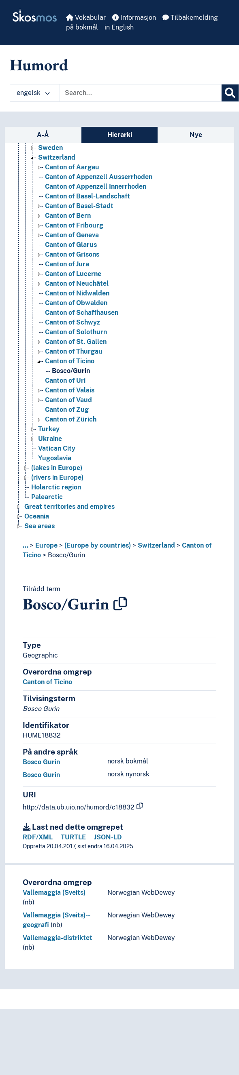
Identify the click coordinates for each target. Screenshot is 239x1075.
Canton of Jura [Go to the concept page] (67, 264)
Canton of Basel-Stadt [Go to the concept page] (79, 206)
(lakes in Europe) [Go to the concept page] (56, 468)
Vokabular (86, 17)
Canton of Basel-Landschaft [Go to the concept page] (87, 196)
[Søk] (230, 93)
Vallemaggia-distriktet (57, 938)
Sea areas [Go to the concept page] (39, 526)
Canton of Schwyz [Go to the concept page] (72, 322)
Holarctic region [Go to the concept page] (56, 487)
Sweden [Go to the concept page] (50, 148)
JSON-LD (108, 837)
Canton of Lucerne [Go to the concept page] (73, 274)
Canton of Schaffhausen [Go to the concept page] (81, 312)
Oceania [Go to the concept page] (36, 516)
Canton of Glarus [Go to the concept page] (71, 245)
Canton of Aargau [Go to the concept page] (72, 167)
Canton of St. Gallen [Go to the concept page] (76, 342)
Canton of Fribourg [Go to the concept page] (74, 225)
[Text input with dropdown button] (141, 93)
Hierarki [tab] (119, 135)
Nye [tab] (196, 135)
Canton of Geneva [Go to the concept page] (72, 235)
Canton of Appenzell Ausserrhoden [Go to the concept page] (98, 177)
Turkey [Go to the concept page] (49, 429)
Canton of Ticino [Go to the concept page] (69, 361)
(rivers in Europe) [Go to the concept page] (57, 477)
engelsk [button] (33, 93)
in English (119, 27)
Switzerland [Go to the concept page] (56, 157)
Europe (46, 545)
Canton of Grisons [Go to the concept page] (72, 254)
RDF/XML (38, 837)
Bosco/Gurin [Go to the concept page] (71, 371)
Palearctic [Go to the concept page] (47, 497)
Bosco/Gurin (66, 555)
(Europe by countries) (97, 545)
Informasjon (134, 17)
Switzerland (156, 545)
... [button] (25, 545)
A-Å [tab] (43, 135)
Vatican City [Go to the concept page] (56, 448)
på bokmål (82, 27)
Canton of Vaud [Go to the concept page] (68, 400)
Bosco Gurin (41, 762)
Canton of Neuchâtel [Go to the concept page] (77, 283)
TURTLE (73, 837)
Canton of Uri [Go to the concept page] (65, 380)
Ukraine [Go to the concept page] (50, 439)
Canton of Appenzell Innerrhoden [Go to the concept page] (95, 186)
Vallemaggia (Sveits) (54, 892)
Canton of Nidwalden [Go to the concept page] (77, 293)
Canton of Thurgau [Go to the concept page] (73, 351)
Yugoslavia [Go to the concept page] (54, 458)
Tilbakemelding (190, 17)
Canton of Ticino (47, 682)
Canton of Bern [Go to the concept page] (68, 215)
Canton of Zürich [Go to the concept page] (70, 419)
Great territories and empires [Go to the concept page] (69, 506)
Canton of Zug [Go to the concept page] (67, 409)
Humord (39, 64)
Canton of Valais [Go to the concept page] (69, 390)
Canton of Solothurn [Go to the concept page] (76, 332)
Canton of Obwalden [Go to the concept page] (76, 303)
